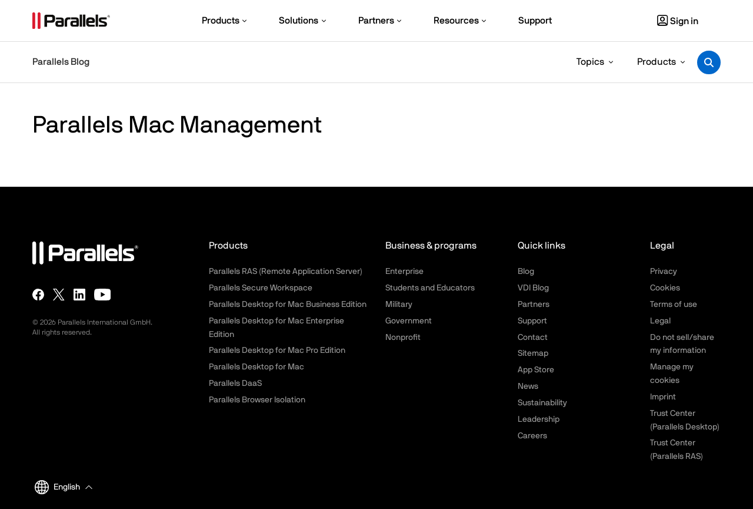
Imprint (663, 397)
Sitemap (533, 353)
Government (408, 321)
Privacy (663, 271)
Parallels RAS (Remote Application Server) (285, 271)
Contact (533, 337)
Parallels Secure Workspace (260, 288)
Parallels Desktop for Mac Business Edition (287, 304)
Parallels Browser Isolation (257, 400)
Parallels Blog (60, 62)
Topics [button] (590, 62)
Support (532, 321)
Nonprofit (403, 337)
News (528, 386)
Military (398, 304)
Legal (660, 321)
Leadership (538, 419)
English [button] (57, 487)
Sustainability (542, 403)
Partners (533, 304)
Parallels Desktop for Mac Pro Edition (277, 350)
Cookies (665, 288)
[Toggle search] (709, 62)
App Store (536, 370)
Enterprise (404, 271)
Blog (526, 271)
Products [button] (656, 62)
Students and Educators (430, 288)
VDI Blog (533, 288)
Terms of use (673, 304)
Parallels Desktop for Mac (256, 367)
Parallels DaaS (235, 383)
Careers (532, 436)
